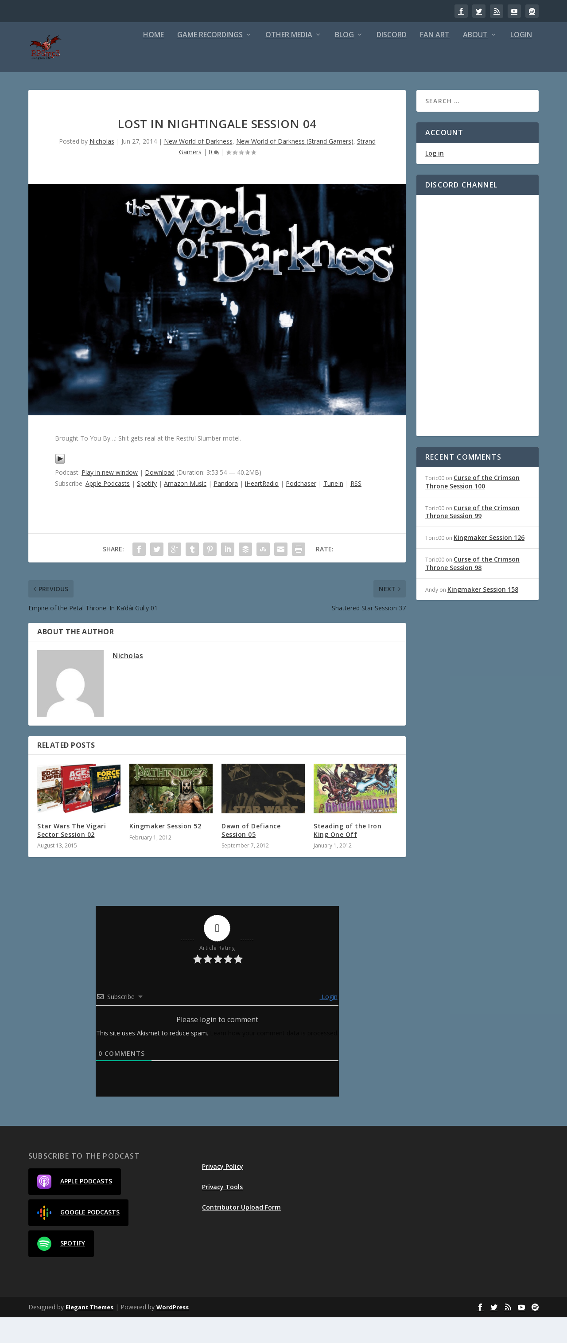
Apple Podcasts (107, 509)
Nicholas (101, 167)
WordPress (172, 1333)
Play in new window (110, 498)
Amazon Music (185, 509)
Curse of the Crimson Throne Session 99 (472, 537)
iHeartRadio (262, 509)
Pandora (226, 509)
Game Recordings (210, 61)
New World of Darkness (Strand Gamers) (294, 167)
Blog (344, 61)
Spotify (147, 509)
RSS (355, 509)
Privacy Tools (222, 1212)
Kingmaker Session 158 (482, 615)
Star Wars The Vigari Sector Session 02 (71, 855)
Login (521, 61)
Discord (392, 61)
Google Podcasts (78, 1238)
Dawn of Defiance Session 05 (250, 855)
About (475, 61)
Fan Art (435, 61)
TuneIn (333, 509)
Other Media (288, 61)
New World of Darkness (198, 167)
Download (160, 498)
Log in (434, 179)
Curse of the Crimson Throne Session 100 (472, 507)
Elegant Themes (89, 1333)
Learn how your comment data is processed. (274, 1058)
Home (153, 61)
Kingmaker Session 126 (489, 563)
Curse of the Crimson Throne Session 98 (472, 589)
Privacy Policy (222, 1192)
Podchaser (301, 509)
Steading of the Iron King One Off (347, 855)
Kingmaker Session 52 (165, 851)
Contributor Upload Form (241, 1233)
